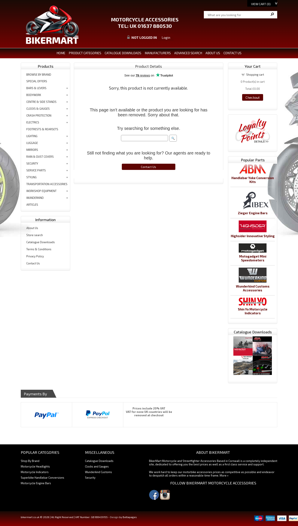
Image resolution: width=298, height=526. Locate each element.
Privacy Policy (35, 256)
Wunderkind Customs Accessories (253, 288)
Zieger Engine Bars (253, 213)
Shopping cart (255, 74)
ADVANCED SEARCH (188, 53)
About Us (32, 228)
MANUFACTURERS (158, 53)
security (32, 163)
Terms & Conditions (38, 249)
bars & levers (36, 88)
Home (61, 53)
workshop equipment (41, 191)
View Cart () (261, 4)
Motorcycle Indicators (35, 472)
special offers (36, 81)
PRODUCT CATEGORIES (85, 53)
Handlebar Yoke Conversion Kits (252, 180)
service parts (36, 170)
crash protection (38, 115)
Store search (34, 235)
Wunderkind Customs (98, 472)
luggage (32, 143)
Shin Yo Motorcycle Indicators (252, 311)
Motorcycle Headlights (35, 466)
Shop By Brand (30, 461)
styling (31, 177)
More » (224, 475)
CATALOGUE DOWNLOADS (123, 53)
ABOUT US (213, 53)
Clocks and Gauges (97, 466)
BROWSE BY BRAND (38, 74)
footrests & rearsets (42, 129)
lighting (31, 136)
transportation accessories (46, 184)
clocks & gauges (38, 108)
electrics (32, 122)
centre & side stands (41, 101)
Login (166, 37)
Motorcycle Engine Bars (36, 483)
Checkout (253, 97)
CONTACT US (232, 53)
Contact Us (33, 263)
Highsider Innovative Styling (253, 236)
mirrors (32, 149)
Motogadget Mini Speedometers (252, 258)
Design (114, 517)
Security (90, 477)
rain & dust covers (40, 156)
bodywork (33, 95)
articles (32, 204)
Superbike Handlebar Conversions (42, 477)
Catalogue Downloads (40, 242)
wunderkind (35, 197)
